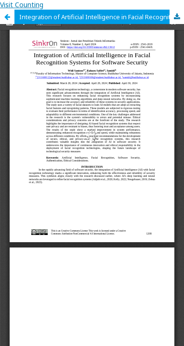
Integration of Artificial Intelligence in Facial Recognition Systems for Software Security (101, 16)
